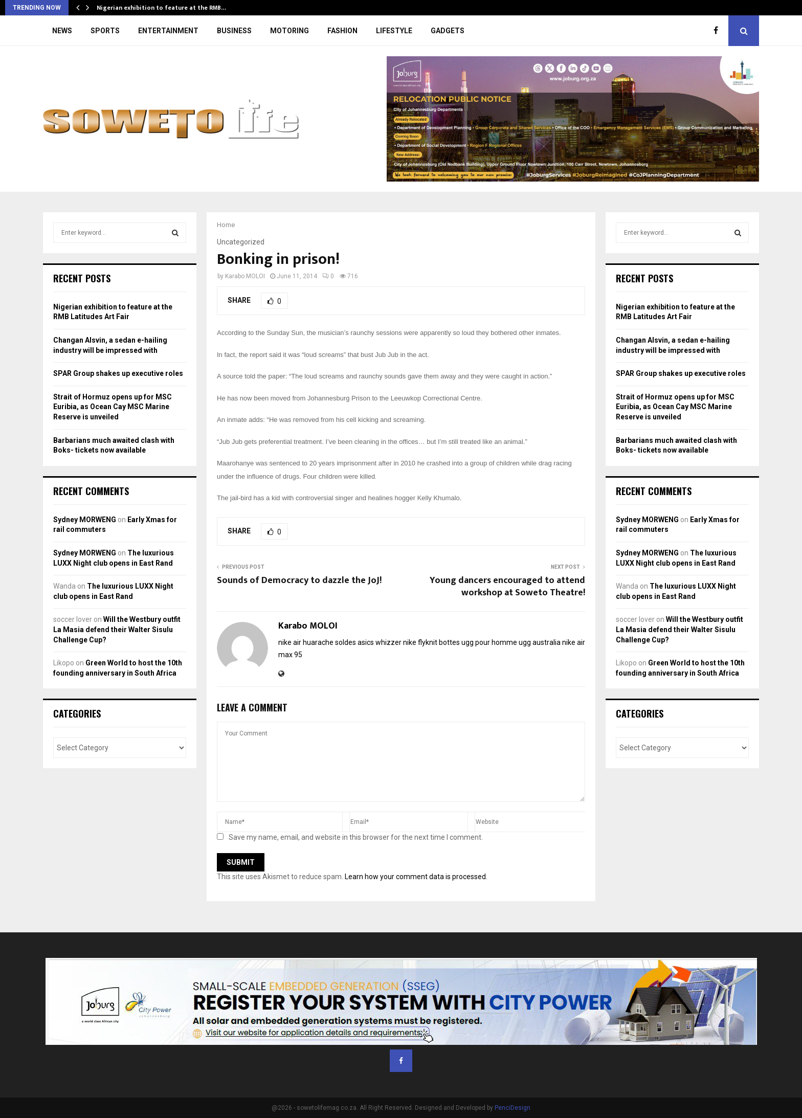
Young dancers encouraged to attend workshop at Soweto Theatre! (507, 586)
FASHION (342, 31)
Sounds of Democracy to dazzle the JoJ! (299, 580)
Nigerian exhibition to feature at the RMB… (161, 8)
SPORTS (105, 31)
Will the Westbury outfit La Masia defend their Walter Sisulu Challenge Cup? (117, 629)
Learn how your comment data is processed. (416, 877)
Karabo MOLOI (245, 276)
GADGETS (447, 31)
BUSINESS (234, 31)
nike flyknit (420, 642)
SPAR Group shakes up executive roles (118, 373)
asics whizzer (380, 642)
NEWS (62, 31)
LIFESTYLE (394, 31)
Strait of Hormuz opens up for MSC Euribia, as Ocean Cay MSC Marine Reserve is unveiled (112, 407)
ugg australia (540, 642)
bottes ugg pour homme (478, 642)
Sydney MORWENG (84, 520)
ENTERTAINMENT (168, 31)
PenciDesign (512, 1107)
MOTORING (289, 31)
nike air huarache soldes (317, 642)
